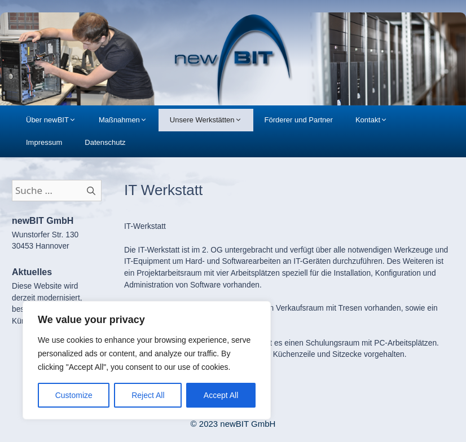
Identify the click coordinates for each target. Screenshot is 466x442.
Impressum (44, 142)
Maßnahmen (129, 120)
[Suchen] (91, 190)
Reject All (147, 395)
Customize (74, 395)
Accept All (221, 395)
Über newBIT (56, 120)
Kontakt (377, 120)
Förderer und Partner (299, 120)
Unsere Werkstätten (211, 120)
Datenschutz (105, 142)
